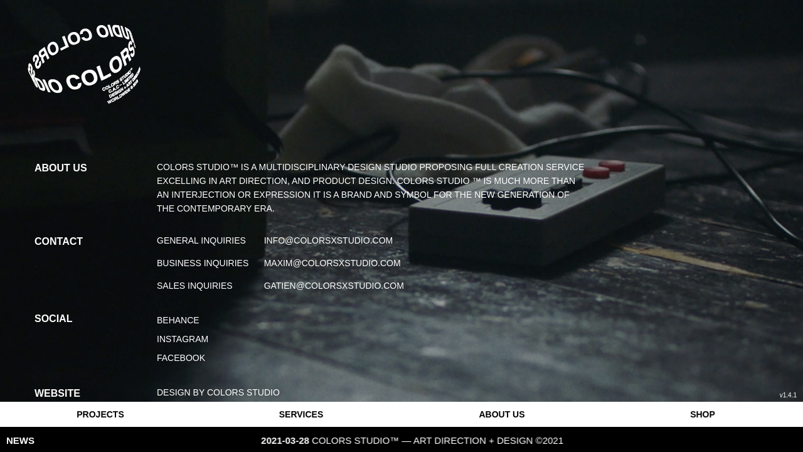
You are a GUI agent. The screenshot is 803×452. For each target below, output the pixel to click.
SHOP (702, 414)
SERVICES (301, 414)
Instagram (182, 339)
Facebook (181, 358)
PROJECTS (100, 414)
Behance (178, 320)
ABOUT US (501, 414)
